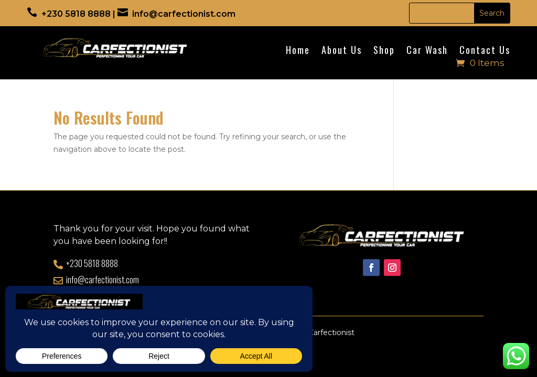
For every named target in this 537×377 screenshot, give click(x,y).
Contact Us (484, 51)
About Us (341, 51)
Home (298, 51)
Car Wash (427, 51)
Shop (384, 51)
